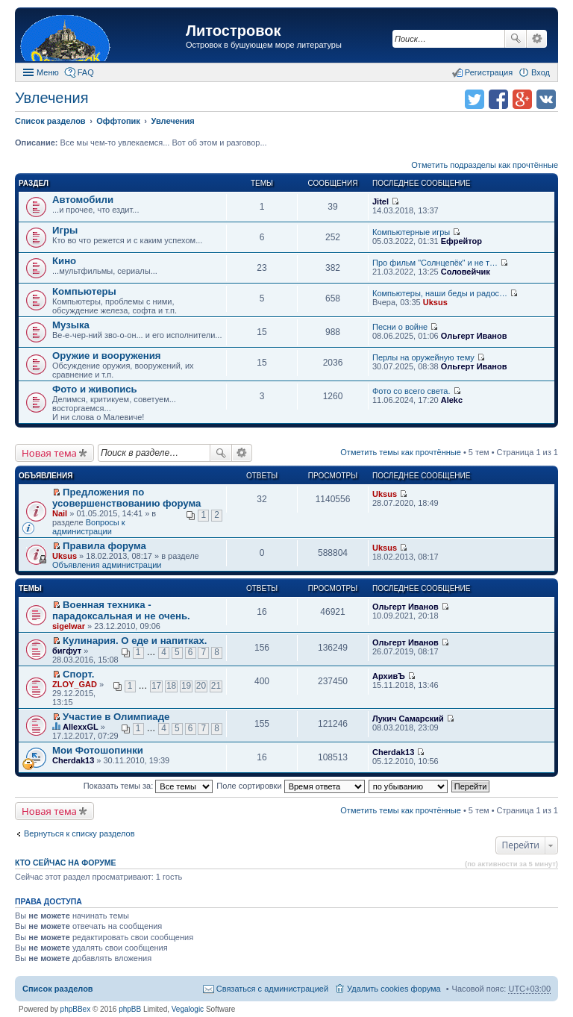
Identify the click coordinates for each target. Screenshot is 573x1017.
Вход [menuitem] (540, 72)
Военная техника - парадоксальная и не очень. (121, 610)
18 (171, 685)
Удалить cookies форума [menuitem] (394, 988)
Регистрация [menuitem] (489, 72)
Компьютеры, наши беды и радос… (439, 293)
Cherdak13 (73, 760)
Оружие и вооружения (106, 355)
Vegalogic (188, 1009)
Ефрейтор (461, 241)
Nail (59, 513)
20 (201, 685)
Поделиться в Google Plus (522, 99)
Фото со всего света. (411, 391)
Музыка (71, 325)
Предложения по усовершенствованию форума (126, 497)
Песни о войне (400, 326)
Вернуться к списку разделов (79, 833)
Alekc (452, 399)
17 (156, 685)
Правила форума (104, 545)
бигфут (66, 650)
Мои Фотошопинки (97, 750)
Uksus (435, 302)
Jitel (380, 201)
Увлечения (51, 98)
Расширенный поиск (537, 39)
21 (216, 685)
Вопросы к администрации (88, 527)
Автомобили (82, 199)
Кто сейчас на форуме (65, 862)
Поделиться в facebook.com (498, 99)
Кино (64, 260)
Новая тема (49, 453)
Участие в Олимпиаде (116, 716)
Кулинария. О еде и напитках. (135, 640)
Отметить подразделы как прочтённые (484, 164)
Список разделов (57, 988)
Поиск (515, 39)
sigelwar (68, 626)
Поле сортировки (290, 785)
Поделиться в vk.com (546, 99)
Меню (48, 72)
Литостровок (233, 30)
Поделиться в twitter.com (474, 99)
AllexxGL (80, 726)
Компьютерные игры (411, 232)
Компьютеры (84, 291)
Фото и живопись (94, 389)
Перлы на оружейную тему (423, 357)
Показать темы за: (148, 785)
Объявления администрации (107, 564)
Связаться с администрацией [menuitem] (272, 988)
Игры (65, 230)
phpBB (130, 1009)
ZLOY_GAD (74, 684)
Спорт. (78, 674)
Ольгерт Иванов (474, 335)
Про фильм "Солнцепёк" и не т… (435, 262)
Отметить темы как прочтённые (400, 452)
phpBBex (75, 1009)
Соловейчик (465, 271)
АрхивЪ (388, 676)
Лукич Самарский (408, 718)
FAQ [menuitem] (86, 72)
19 (186, 685)
